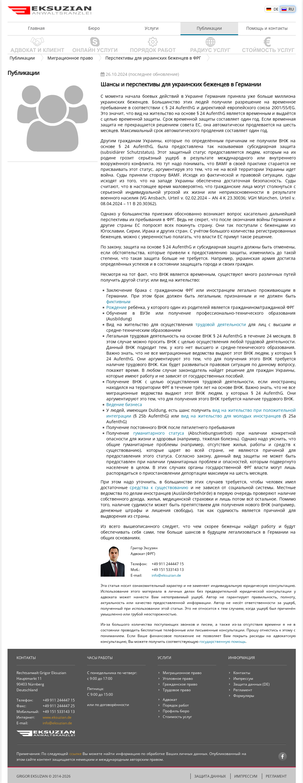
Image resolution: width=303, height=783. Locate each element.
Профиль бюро (176, 711)
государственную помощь (222, 641)
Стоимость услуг (267, 44)
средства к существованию (159, 487)
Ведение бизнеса (124, 404)
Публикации (209, 28)
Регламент (242, 689)
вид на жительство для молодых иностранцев (231, 416)
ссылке (75, 753)
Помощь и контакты (267, 28)
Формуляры (243, 695)
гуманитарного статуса (158, 433)
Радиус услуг (209, 44)
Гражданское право (180, 684)
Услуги (152, 28)
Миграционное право (182, 672)
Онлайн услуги (94, 44)
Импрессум (243, 678)
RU (291, 9)
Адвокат (170, 699)
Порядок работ (151, 44)
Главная (36, 28)
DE (276, 9)
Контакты (241, 672)
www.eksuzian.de (57, 717)
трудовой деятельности (220, 324)
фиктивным (118, 301)
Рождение (116, 307)
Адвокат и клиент (36, 44)
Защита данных (247, 684)
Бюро (94, 28)
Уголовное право (178, 678)
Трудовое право (177, 689)
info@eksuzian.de (166, 575)
